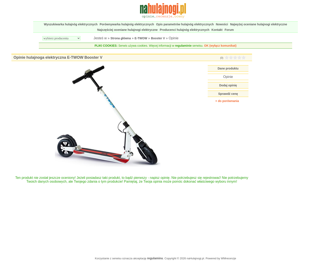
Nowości (222, 24)
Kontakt (217, 29)
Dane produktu (228, 68)
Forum (229, 29)
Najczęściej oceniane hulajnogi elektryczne (127, 29)
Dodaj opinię (228, 85)
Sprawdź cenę (228, 93)
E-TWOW (141, 38)
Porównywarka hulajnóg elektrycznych (127, 24)
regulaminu (155, 258)
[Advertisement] (132, 217)
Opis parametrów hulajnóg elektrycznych (185, 24)
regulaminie (183, 45)
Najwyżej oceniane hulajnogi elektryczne (258, 24)
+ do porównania (227, 101)
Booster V (158, 38)
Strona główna (120, 38)
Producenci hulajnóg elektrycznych (184, 29)
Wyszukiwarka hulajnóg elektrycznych (71, 24)
